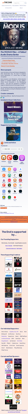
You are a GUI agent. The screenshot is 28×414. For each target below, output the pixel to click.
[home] (7, 2)
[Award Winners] (13, 107)
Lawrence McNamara (7, 58)
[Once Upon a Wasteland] (13, 134)
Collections (17, 100)
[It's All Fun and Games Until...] (13, 118)
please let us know (13, 221)
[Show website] (13, 213)
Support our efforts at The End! (17, 412)
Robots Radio (17, 58)
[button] (6, 5)
